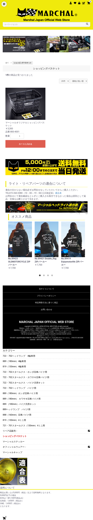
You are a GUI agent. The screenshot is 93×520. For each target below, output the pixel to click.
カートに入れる (25, 144)
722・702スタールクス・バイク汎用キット (24, 382)
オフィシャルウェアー (14, 447)
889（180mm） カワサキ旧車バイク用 (22, 398)
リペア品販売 (10, 431)
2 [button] (44, 276)
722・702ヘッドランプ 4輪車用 (19, 356)
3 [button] (48, 276)
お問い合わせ (46, 309)
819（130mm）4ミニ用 (14, 420)
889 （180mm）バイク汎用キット (19, 404)
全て (7, 63)
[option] (20, 247)
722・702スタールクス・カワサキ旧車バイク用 (26, 377)
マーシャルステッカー (13, 441)
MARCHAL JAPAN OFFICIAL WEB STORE (46, 322)
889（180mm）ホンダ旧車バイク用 (20, 393)
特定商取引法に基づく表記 (46, 302)
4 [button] (52, 276)
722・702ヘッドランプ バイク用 (19, 388)
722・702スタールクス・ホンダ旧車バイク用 (25, 372)
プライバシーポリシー (46, 296)
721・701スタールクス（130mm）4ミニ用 (24, 425)
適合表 (58, 193)
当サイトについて (46, 289)
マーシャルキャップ (12, 452)
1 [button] (40, 276)
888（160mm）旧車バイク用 (17, 415)
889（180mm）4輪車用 (14, 361)
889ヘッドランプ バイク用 (16, 409)
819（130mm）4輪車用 (14, 366)
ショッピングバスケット (15, 436)
